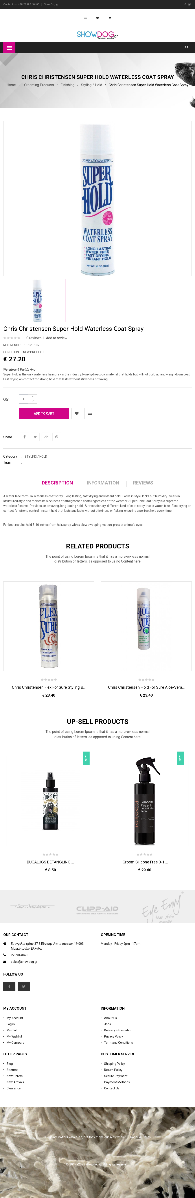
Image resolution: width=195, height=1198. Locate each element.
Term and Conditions (118, 1042)
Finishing (67, 85)
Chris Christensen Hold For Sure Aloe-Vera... (146, 687)
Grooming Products (39, 85)
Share (7, 437)
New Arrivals (15, 1082)
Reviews (143, 483)
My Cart (12, 1030)
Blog (10, 1063)
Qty (6, 399)
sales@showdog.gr (24, 961)
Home (11, 85)
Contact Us (111, 1088)
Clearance (14, 1088)
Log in (11, 1024)
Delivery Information (118, 1030)
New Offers (15, 1076)
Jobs (107, 1024)
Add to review (56, 338)
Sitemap (12, 1070)
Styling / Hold (91, 85)
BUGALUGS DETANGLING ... (50, 862)
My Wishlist (14, 1036)
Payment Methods (117, 1082)
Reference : (12, 345)
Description (57, 483)
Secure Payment (115, 1076)
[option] (37, 300)
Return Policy (113, 1070)
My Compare (15, 1042)
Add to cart (44, 413)
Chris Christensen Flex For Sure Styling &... (49, 687)
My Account (15, 1018)
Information (103, 483)
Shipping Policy (114, 1063)
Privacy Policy (113, 1036)
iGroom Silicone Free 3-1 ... (144, 862)
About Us (110, 1018)
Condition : (11, 352)
